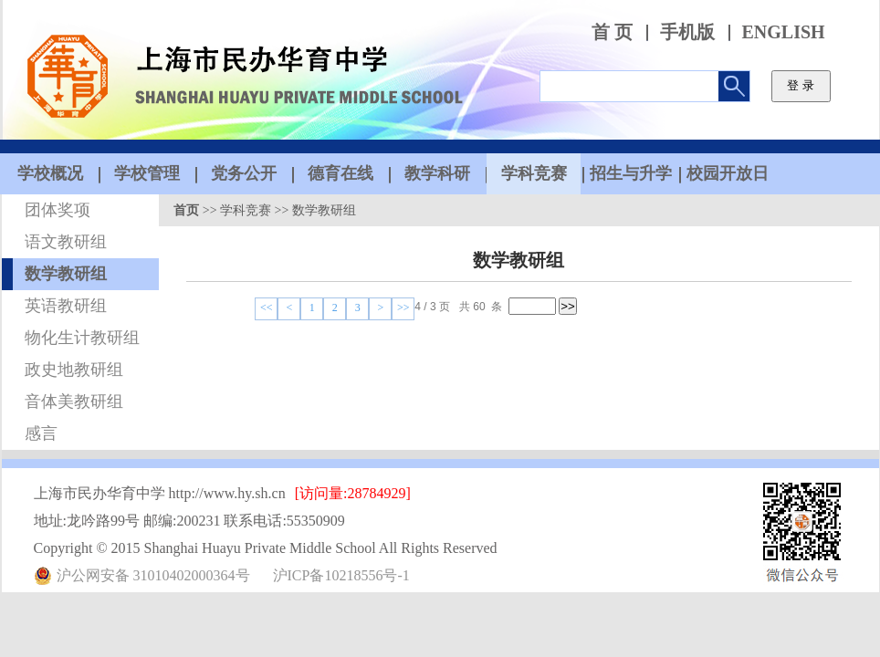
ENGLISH (783, 32)
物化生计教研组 (82, 337)
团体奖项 (57, 210)
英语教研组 (66, 306)
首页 (186, 210)
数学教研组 (66, 274)
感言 (41, 433)
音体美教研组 (74, 401)
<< (266, 307)
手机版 (687, 32)
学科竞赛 (245, 210)
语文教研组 (66, 242)
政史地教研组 (74, 369)
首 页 (612, 32)
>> (403, 307)
